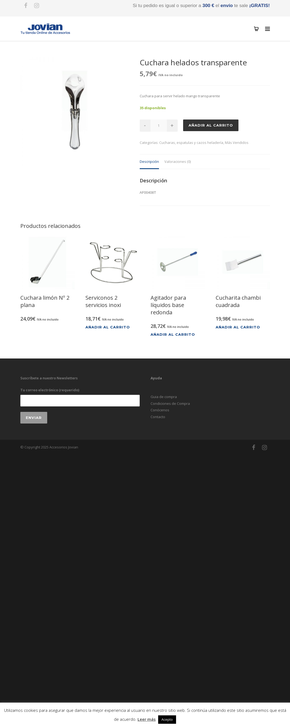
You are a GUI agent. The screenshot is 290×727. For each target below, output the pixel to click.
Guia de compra (164, 396)
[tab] (149, 161)
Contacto (158, 416)
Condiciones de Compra (170, 403)
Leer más (147, 719)
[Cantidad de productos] (159, 125)
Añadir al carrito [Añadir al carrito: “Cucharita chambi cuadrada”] (238, 327)
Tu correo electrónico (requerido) (80, 396)
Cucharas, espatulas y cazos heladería (191, 142)
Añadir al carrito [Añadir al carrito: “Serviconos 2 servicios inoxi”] (107, 327)
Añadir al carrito (211, 125)
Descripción (149, 161)
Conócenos (160, 410)
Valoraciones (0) (177, 161)
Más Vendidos (236, 142)
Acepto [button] (167, 719)
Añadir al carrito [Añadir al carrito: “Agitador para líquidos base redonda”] (173, 334)
